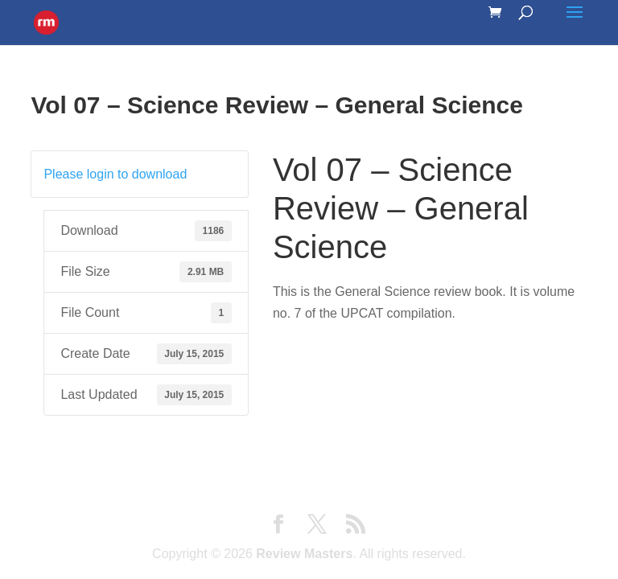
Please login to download (115, 174)
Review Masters (304, 554)
